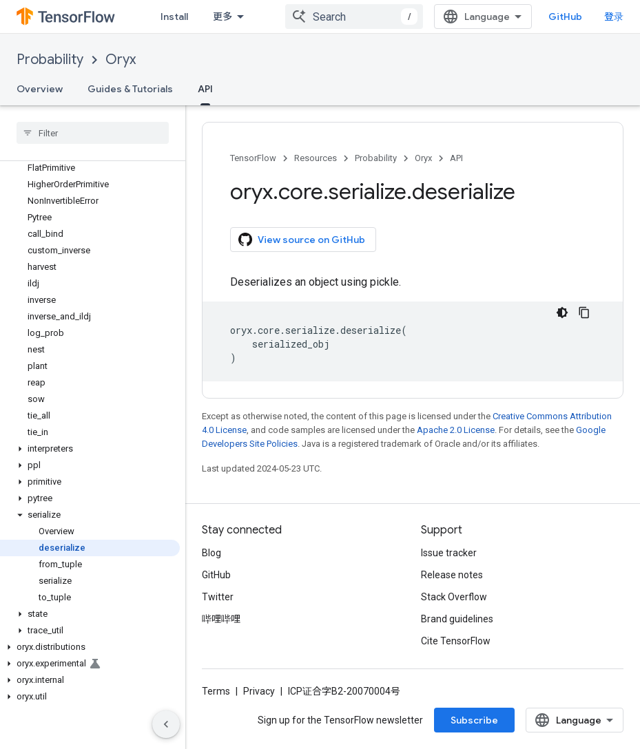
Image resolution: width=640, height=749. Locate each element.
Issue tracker (449, 552)
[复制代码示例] (584, 313)
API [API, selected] (205, 89)
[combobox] (354, 16)
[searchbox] (93, 133)
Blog (211, 552)
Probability (50, 59)
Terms (216, 691)
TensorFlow (253, 158)
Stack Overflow (454, 596)
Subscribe (474, 720)
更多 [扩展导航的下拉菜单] (222, 16)
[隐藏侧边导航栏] (166, 724)
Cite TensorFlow (456, 640)
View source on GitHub (301, 239)
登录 (613, 16)
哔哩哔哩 (221, 618)
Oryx (120, 59)
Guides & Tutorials (130, 89)
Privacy (259, 691)
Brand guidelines (457, 618)
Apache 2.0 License (456, 430)
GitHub (565, 16)
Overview (40, 89)
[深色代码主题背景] (562, 313)
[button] (90, 449)
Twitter (218, 596)
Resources (315, 158)
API (456, 158)
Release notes (452, 574)
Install (174, 16)
